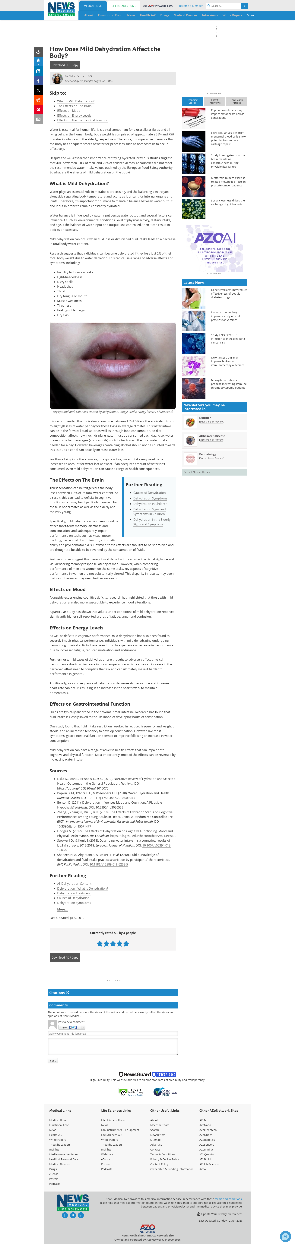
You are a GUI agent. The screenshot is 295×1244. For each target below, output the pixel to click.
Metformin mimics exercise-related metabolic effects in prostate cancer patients (228, 181)
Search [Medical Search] (154, 1130)
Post (53, 1060)
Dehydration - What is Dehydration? (82, 888)
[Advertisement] (113, 972)
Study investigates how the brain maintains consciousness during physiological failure (228, 161)
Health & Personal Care (63, 1159)
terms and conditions (228, 1199)
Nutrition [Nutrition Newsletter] (205, 483)
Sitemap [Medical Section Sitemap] (155, 1139)
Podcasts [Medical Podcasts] (54, 1183)
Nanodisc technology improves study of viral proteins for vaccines (225, 382)
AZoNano (205, 1125)
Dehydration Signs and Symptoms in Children (149, 511)
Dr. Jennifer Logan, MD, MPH (96, 81)
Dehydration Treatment (74, 893)
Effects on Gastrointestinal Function (82, 120)
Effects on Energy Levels (74, 115)
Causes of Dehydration (149, 493)
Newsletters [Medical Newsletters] (157, 1135)
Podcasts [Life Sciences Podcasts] (106, 1169)
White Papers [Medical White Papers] (57, 1139)
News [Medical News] (52, 1130)
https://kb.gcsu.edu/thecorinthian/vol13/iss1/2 (143, 836)
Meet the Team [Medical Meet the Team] (159, 1125)
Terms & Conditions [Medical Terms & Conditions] (162, 1154)
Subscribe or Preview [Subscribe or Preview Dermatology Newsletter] (211, 524)
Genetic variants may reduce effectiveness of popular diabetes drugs (229, 359)
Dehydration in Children (150, 504)
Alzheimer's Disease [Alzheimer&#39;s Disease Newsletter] (212, 502)
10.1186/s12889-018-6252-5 (109, 864)
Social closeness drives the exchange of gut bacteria (228, 202)
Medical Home (93, 6)
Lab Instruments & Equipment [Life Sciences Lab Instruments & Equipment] (120, 1130)
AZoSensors (206, 1144)
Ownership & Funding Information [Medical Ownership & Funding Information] (172, 1169)
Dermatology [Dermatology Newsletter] (207, 520)
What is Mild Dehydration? (75, 101)
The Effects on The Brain (74, 106)
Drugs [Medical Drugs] (53, 1169)
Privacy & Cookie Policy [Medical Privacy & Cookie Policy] (164, 1159)
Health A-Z (55, 1135)
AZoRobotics (207, 1139)
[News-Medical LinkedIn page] (81, 1215)
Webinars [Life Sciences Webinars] (107, 1154)
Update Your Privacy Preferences (220, 1214)
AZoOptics (205, 1135)
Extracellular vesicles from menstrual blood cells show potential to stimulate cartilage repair (228, 138)
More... (235, 15)
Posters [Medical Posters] (54, 1179)
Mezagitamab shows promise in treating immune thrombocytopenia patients (229, 449)
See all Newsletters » (197, 538)
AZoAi (203, 1169)
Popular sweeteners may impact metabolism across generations (227, 113)
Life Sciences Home (124, 6)
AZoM (203, 1120)
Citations (59, 992)
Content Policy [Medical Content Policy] (159, 1164)
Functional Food (59, 1125)
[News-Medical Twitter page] (73, 1215)
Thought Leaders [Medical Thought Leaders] (60, 1144)
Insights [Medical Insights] (54, 1149)
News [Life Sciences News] (104, 1125)
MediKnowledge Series (63, 1154)
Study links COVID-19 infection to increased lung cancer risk (228, 404)
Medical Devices (59, 1164)
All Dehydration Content (74, 884)
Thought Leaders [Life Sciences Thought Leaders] (111, 1144)
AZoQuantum (207, 1154)
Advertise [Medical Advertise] (156, 1144)
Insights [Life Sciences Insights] (106, 1149)
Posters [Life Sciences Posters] (105, 1164)
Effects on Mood (68, 111)
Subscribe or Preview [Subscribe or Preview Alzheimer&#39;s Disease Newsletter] (211, 505)
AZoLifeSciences (209, 1164)
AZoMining (206, 1149)
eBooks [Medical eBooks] (53, 1174)
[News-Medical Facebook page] (65, 1215)
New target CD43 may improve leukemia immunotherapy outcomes (227, 427)
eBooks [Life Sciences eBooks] (105, 1159)
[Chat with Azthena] (285, 1236)
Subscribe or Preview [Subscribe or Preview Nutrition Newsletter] (211, 487)
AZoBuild (205, 1159)
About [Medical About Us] (154, 1120)
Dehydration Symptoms (150, 498)
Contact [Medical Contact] (155, 1149)
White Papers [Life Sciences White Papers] (109, 1139)
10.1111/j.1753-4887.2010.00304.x (111, 798)
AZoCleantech (208, 1130)
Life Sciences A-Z (111, 1135)
